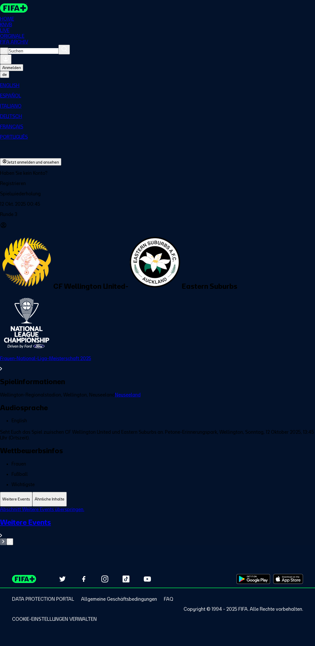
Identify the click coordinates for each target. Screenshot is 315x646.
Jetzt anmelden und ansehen (30, 162)
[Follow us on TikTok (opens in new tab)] (126, 579)
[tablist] (157, 499)
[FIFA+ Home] (14, 8)
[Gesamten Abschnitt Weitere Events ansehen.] (157, 528)
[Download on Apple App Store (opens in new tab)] (288, 579)
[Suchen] (64, 49)
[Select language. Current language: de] (4, 74)
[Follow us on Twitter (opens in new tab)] (62, 579)
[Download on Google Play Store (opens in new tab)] (253, 579)
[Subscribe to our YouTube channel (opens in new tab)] (147, 579)
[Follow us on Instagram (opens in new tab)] (105, 579)
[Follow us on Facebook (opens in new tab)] (83, 579)
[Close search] (4, 51)
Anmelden (11, 67)
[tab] (16, 499)
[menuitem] (157, 85)
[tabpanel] (157, 525)
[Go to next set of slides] (10, 541)
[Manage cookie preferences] (54, 619)
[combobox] (33, 51)
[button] (157, 183)
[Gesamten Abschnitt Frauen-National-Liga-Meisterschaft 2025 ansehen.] (157, 364)
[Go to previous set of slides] (3, 541)
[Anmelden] (5, 59)
